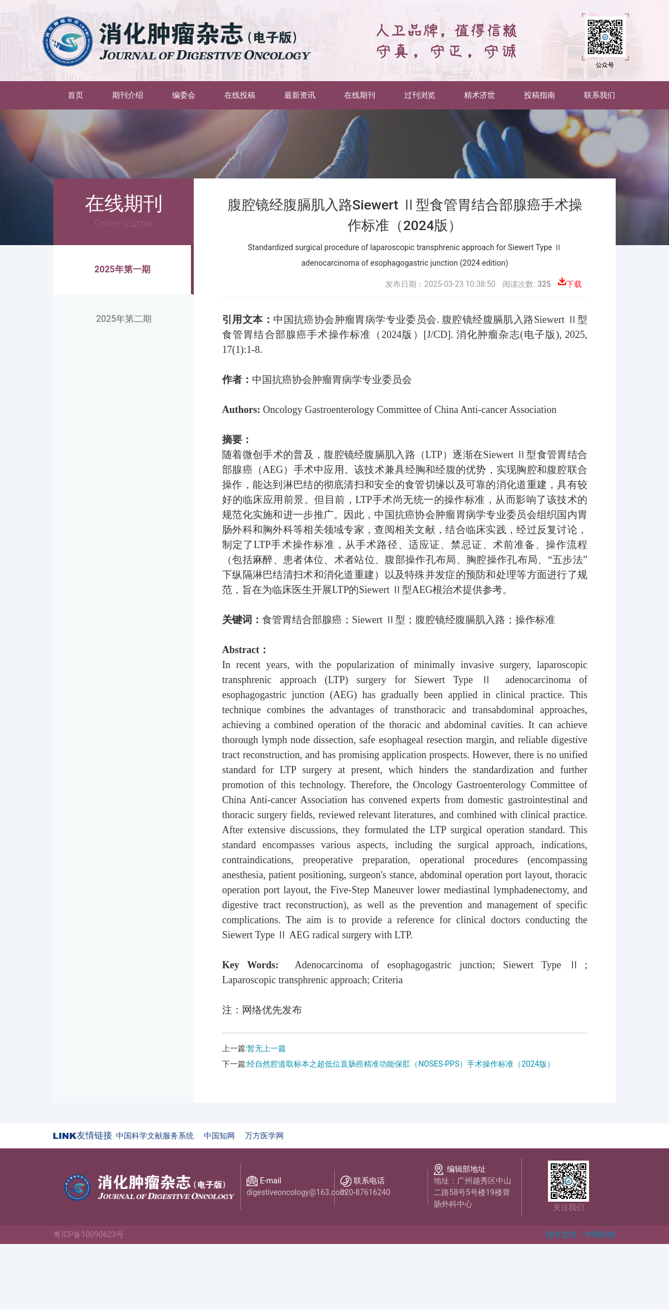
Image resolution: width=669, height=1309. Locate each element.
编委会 (183, 95)
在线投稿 (239, 95)
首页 (83, 94)
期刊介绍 (127, 95)
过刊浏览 (419, 95)
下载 (574, 284)
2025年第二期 (124, 318)
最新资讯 (299, 95)
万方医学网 (264, 1135)
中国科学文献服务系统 (155, 1135)
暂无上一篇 (266, 1048)
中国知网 (219, 1135)
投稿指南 (539, 95)
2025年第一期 (122, 269)
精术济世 (479, 95)
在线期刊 (359, 95)
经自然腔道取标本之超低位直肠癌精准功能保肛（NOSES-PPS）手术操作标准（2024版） (401, 1063)
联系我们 (599, 95)
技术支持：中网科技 (581, 1234)
